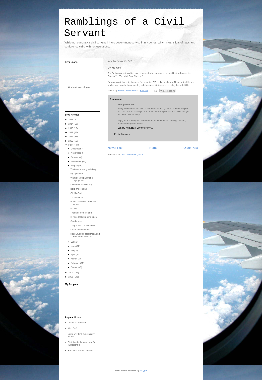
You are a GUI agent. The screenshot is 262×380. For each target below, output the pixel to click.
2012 (71, 132)
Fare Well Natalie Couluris (80, 350)
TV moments (76, 197)
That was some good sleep (83, 169)
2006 (71, 277)
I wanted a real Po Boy (81, 184)
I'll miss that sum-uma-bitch (83, 217)
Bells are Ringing (78, 189)
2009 (71, 141)
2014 (71, 124)
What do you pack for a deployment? (81, 179)
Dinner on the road (77, 322)
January (75, 267)
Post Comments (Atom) (132, 154)
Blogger (143, 370)
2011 (71, 136)
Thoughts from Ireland (81, 212)
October (75, 157)
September (76, 161)
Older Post (190, 147)
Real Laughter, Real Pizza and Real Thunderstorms (85, 235)
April (73, 254)
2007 (71, 272)
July (73, 242)
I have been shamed (80, 229)
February (75, 263)
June (73, 246)
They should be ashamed (82, 225)
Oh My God (75, 193)
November (76, 153)
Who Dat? (72, 328)
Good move (76, 221)
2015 (71, 119)
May (73, 250)
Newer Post (115, 147)
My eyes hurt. (76, 173)
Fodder (73, 208)
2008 (71, 145)
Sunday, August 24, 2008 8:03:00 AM (135, 128)
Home (153, 147)
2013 (71, 128)
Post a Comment (122, 134)
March (74, 258)
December (76, 148)
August (74, 165)
